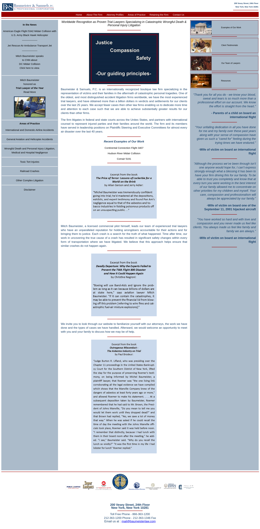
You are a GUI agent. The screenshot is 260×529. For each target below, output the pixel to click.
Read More (30, 92)
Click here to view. (30, 67)
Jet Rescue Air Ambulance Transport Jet (29, 45)
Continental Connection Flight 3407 (124, 147)
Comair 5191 (124, 158)
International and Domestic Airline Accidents (29, 130)
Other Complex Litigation (29, 180)
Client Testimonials (229, 45)
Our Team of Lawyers (230, 63)
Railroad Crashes (29, 171)
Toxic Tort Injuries (29, 161)
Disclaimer (29, 189)
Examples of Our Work (231, 27)
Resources (226, 81)
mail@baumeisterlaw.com (139, 521)
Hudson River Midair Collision (124, 153)
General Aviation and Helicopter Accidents (29, 139)
